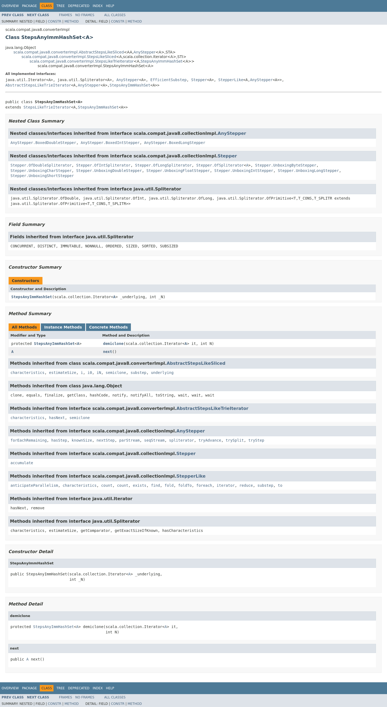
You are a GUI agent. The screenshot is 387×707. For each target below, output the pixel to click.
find (155, 485)
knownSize (82, 440)
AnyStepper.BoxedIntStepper (110, 142)
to (280, 485)
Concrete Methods (108, 327)
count (106, 485)
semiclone (116, 372)
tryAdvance (210, 440)
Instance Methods (63, 327)
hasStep (59, 440)
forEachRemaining (28, 440)
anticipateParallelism (34, 485)
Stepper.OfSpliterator (220, 165)
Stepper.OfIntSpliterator (103, 165)
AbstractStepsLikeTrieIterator (38, 85)
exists (139, 485)
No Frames (84, 15)
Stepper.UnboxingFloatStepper (178, 170)
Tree (60, 6)
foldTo (185, 485)
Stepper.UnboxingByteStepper (285, 165)
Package (29, 6)
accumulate (21, 463)
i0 (90, 372)
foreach (204, 485)
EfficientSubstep (168, 80)
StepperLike (230, 80)
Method (71, 21)
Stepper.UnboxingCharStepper (41, 170)
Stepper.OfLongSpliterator (163, 165)
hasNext (57, 418)
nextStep (105, 440)
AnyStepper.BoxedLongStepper (174, 142)
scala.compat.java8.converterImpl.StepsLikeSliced (69, 57)
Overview (10, 6)
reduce (246, 485)
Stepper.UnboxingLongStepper (308, 170)
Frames (65, 15)
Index (98, 6)
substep (138, 372)
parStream (129, 440)
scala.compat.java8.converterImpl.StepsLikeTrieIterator (82, 61)
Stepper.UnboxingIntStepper (243, 170)
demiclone (113, 343)
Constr (54, 21)
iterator (226, 485)
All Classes (115, 15)
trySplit (235, 440)
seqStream (154, 440)
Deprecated (78, 6)
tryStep (256, 440)
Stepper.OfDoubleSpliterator (41, 165)
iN (98, 372)
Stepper (199, 80)
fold (169, 485)
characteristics (27, 372)
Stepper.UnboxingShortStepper (42, 176)
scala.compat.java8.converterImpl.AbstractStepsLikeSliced (68, 52)
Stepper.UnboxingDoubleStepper (109, 170)
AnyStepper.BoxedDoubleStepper (43, 142)
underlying (162, 372)
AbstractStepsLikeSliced (196, 363)
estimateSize (62, 372)
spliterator (181, 440)
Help (110, 6)
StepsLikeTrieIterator (47, 107)
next (107, 351)
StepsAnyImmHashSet (161, 61)
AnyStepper (145, 52)
